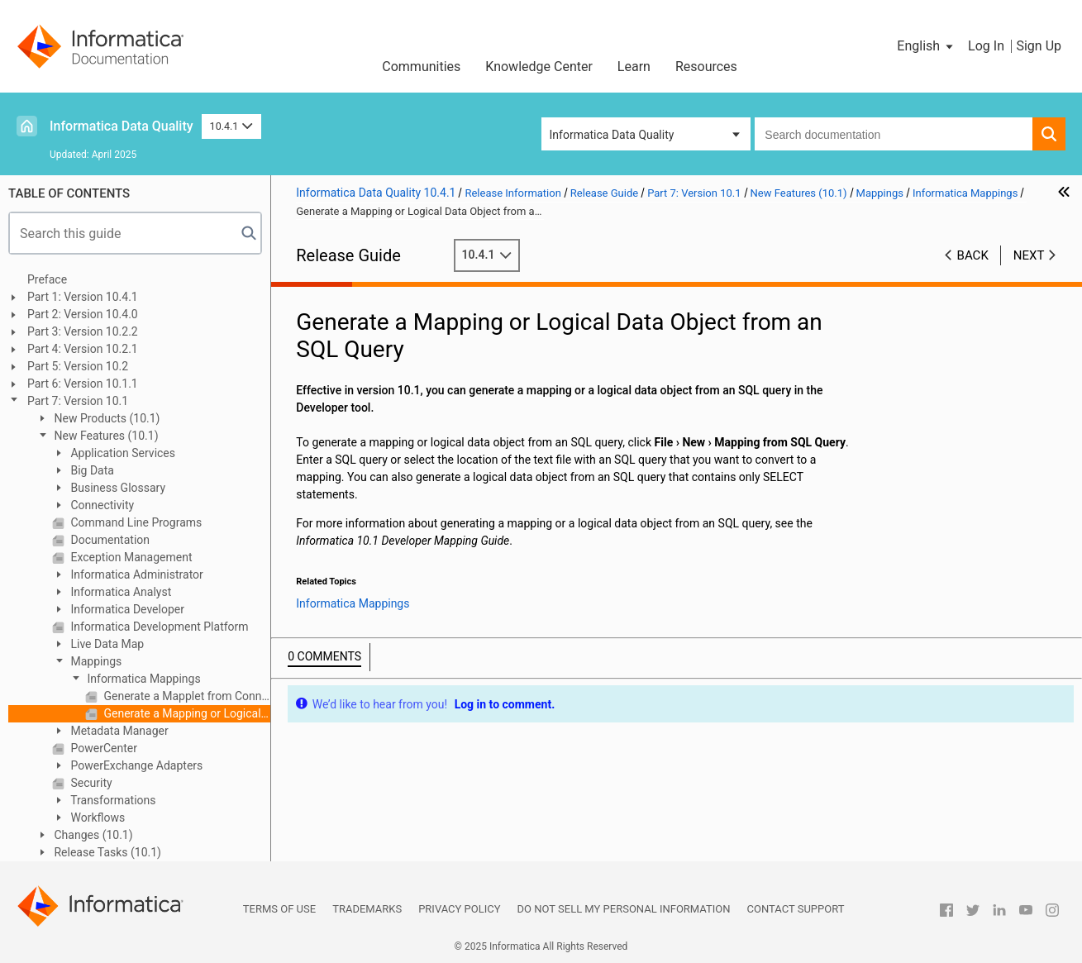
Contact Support (796, 909)
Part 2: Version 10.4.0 (82, 314)
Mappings (95, 661)
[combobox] (893, 133)
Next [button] (1029, 255)
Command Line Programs (135, 522)
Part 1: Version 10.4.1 (82, 296)
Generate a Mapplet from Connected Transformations (185, 696)
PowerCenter (102, 748)
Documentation (109, 539)
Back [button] (973, 255)
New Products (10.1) (105, 418)
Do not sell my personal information (624, 909)
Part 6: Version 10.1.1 (82, 383)
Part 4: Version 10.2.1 (82, 348)
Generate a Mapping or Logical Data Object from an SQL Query (185, 713)
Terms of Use (279, 909)
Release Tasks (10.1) (106, 852)
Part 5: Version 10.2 (77, 366)
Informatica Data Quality (121, 126)
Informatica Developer (126, 609)
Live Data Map (106, 644)
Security (90, 782)
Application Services (121, 453)
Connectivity (101, 505)
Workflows (96, 817)
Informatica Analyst (119, 591)
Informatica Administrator (135, 574)
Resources (706, 66)
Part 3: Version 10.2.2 (82, 331)
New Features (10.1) (105, 435)
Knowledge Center (539, 66)
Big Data (91, 470)
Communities (421, 66)
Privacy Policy (459, 909)
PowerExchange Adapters (135, 765)
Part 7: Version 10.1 (77, 401)
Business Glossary (116, 487)
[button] (926, 46)
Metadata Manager (118, 730)
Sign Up (1038, 46)
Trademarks (367, 909)
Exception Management (130, 557)
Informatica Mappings (142, 678)
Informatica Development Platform (158, 626)
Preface (47, 279)
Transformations (112, 800)
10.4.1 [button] (231, 126)
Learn (634, 66)
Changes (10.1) (92, 834)
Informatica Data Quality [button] (612, 134)
